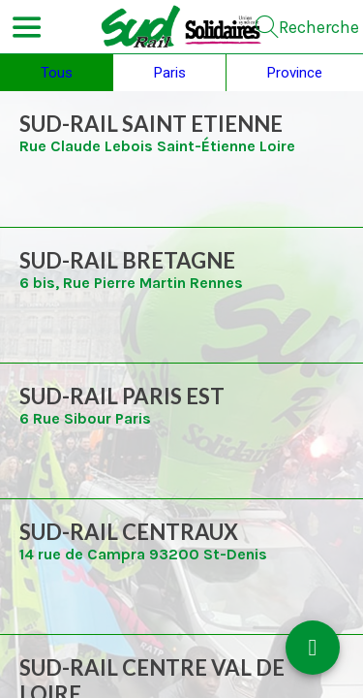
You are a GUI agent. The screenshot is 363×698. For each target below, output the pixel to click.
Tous (57, 72)
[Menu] (27, 27)
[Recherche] (307, 27)
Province (294, 72)
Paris (170, 72)
